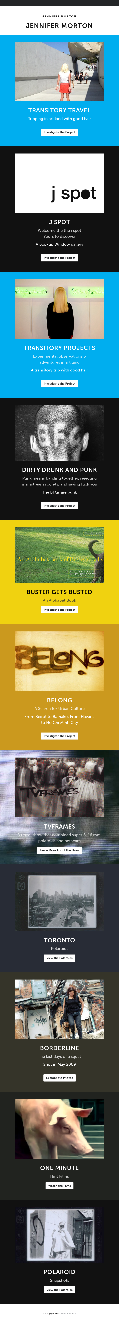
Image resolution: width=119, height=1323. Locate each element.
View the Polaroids (59, 958)
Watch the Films (59, 1186)
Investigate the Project (59, 132)
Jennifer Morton (59, 16)
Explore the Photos (59, 1078)
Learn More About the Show (59, 850)
